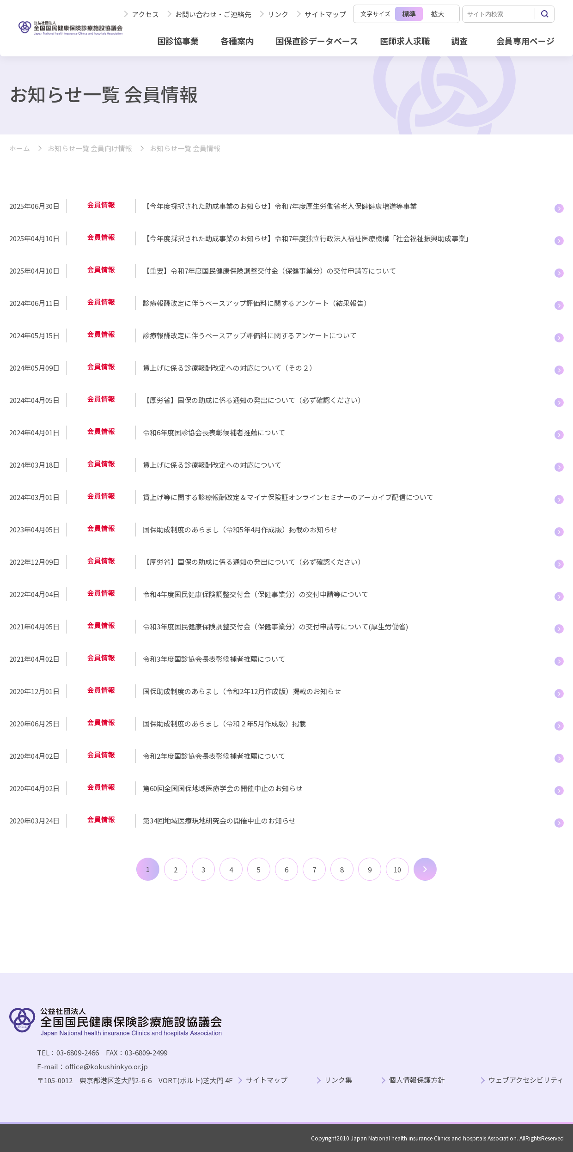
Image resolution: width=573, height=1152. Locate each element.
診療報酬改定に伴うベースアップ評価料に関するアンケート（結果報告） (257, 303)
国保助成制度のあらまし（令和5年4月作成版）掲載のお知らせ (240, 529)
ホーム (19, 148)
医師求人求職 (405, 41)
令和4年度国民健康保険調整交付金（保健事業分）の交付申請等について (255, 594)
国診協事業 (178, 41)
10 (397, 869)
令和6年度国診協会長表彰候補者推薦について (214, 432)
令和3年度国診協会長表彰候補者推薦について (214, 659)
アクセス (145, 14)
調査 (459, 41)
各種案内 (237, 41)
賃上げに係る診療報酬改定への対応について (212, 464)
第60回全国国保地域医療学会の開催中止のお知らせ (223, 788)
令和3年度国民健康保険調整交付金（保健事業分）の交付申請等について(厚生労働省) (275, 626)
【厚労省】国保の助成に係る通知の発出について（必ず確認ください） (254, 400)
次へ (425, 869)
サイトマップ (325, 14)
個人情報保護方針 (417, 1080)
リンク (278, 14)
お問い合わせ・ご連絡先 (213, 14)
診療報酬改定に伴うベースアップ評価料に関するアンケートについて (250, 335)
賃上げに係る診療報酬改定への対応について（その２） (229, 367)
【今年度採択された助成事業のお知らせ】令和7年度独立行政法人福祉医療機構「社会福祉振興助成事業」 (307, 238)
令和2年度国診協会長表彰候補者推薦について (214, 756)
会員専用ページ (525, 41)
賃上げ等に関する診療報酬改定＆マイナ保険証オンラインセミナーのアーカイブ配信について (288, 497)
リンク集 (338, 1080)
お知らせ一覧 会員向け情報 (90, 148)
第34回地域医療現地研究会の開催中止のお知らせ (219, 820)
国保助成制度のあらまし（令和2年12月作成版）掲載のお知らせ (242, 691)
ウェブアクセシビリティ (526, 1080)
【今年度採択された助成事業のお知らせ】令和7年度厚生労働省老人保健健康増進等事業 (280, 206)
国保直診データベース (316, 41)
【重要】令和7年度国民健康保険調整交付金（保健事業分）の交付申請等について (269, 270)
